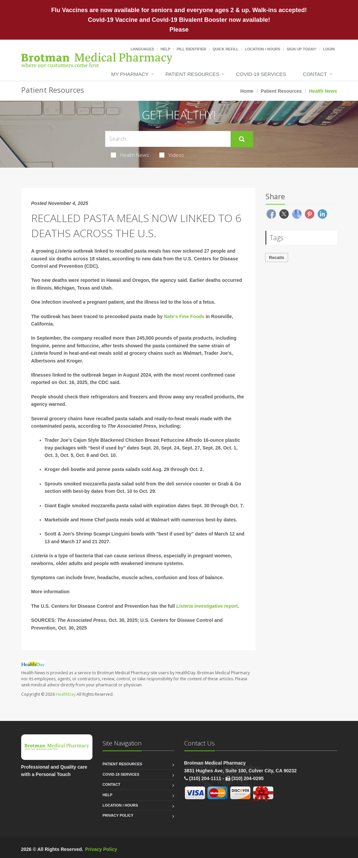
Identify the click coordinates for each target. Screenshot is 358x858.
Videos (171, 155)
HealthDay (66, 694)
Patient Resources (192, 74)
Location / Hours (262, 49)
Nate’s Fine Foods (184, 316)
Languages (142, 49)
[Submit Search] (242, 139)
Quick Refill (225, 49)
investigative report (215, 606)
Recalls (276, 257)
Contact (315, 74)
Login (329, 49)
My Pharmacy (130, 74)
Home (246, 91)
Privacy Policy (118, 815)
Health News (130, 155)
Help (165, 49)
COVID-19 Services (261, 74)
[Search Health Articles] (168, 139)
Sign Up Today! (302, 49)
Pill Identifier (191, 49)
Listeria (184, 606)
